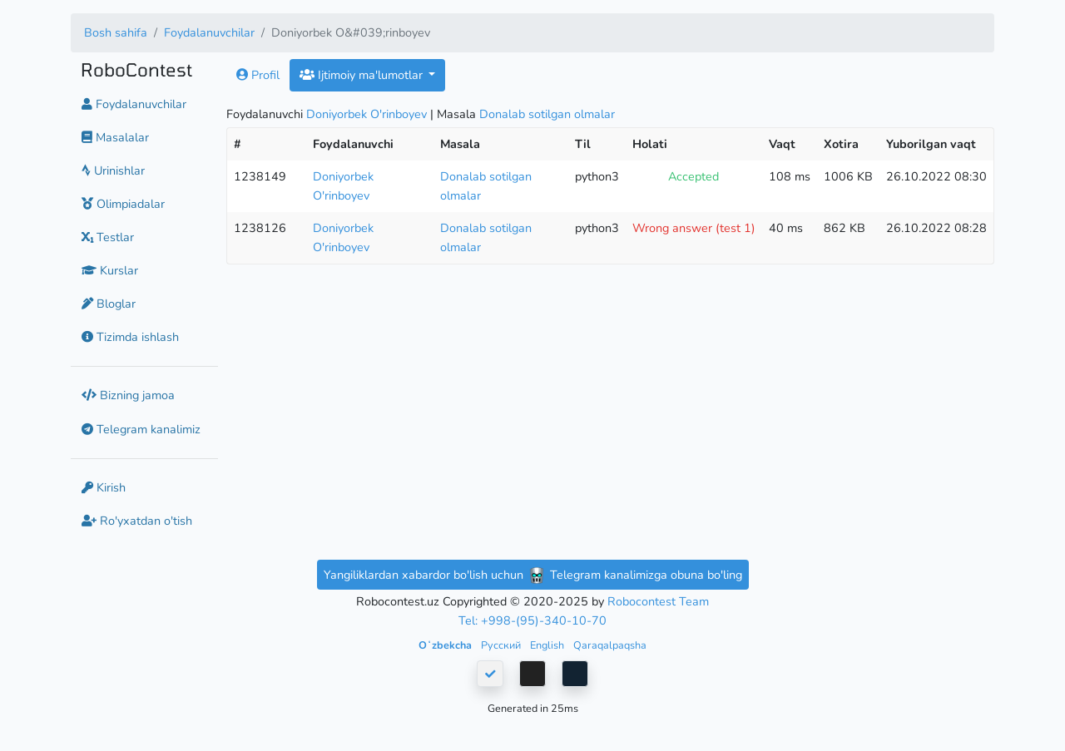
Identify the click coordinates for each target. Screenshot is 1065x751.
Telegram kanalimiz (141, 429)
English (548, 645)
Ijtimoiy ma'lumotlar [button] (363, 75)
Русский (502, 645)
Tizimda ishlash (130, 337)
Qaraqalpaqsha (609, 645)
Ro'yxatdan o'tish (137, 520)
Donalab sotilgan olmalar (547, 114)
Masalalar (115, 137)
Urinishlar (113, 170)
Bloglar (109, 303)
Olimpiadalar (123, 203)
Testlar (108, 237)
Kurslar (110, 270)
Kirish (104, 487)
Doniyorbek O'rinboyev (366, 114)
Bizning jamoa (128, 395)
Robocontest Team (658, 601)
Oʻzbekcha (446, 645)
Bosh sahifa (115, 32)
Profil (258, 75)
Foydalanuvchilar (209, 32)
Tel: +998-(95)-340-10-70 (532, 620)
